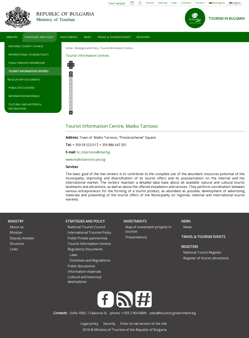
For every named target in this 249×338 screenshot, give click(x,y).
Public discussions (22, 87)
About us (17, 227)
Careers (200, 2)
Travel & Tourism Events (114, 37)
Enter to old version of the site (143, 323)
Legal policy (89, 323)
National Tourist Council (26, 46)
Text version (116, 3)
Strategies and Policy (39, 37)
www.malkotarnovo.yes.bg (85, 159)
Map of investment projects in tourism (148, 229)
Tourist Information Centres (28, 71)
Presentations (136, 237)
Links (14, 249)
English (235, 2)
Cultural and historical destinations (25, 106)
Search (150, 2)
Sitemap (162, 2)
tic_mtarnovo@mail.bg (93, 152)
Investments (69, 37)
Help (174, 2)
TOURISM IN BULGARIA (226, 18)
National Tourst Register (202, 252)
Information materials (24, 96)
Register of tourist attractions (206, 258)
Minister (16, 232)
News (87, 37)
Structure (17, 243)
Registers (143, 37)
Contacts (186, 2)
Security (109, 323)
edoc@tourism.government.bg (173, 313)
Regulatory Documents (24, 79)
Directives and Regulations (90, 260)
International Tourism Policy (29, 54)
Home (69, 48)
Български (217, 2)
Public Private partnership (27, 63)
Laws (73, 255)
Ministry (12, 37)
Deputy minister (22, 238)
